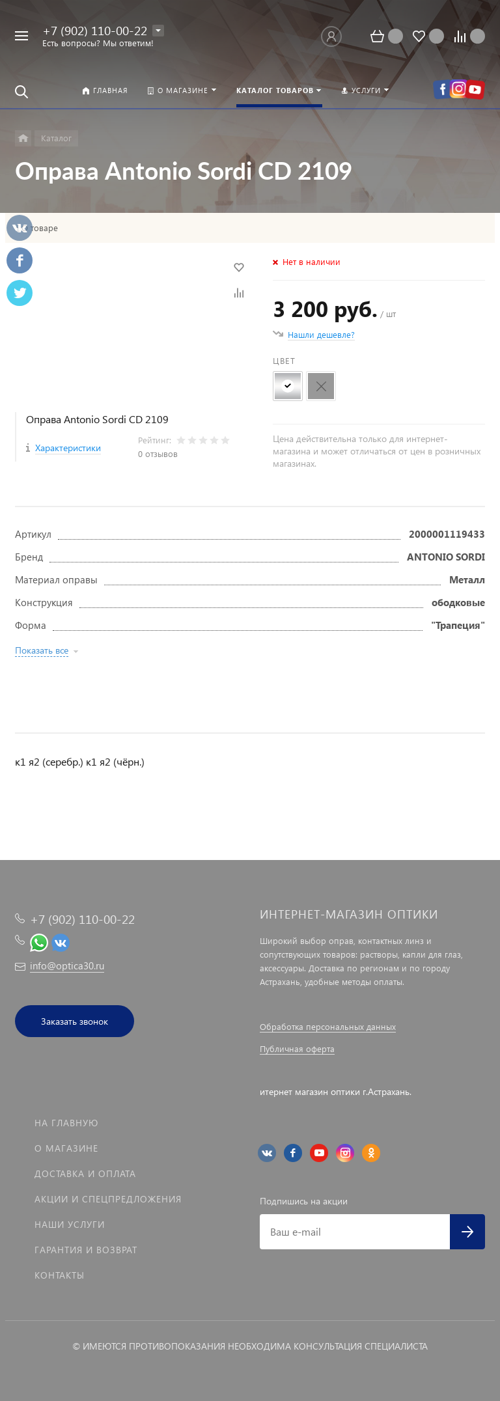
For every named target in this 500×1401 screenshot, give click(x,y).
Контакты (60, 1275)
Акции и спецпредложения (108, 1199)
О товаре (39, 228)
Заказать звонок (74, 1021)
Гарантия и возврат (86, 1249)
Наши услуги (70, 1224)
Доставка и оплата (85, 1173)
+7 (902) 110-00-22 (94, 30)
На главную (66, 1123)
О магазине (66, 1148)
